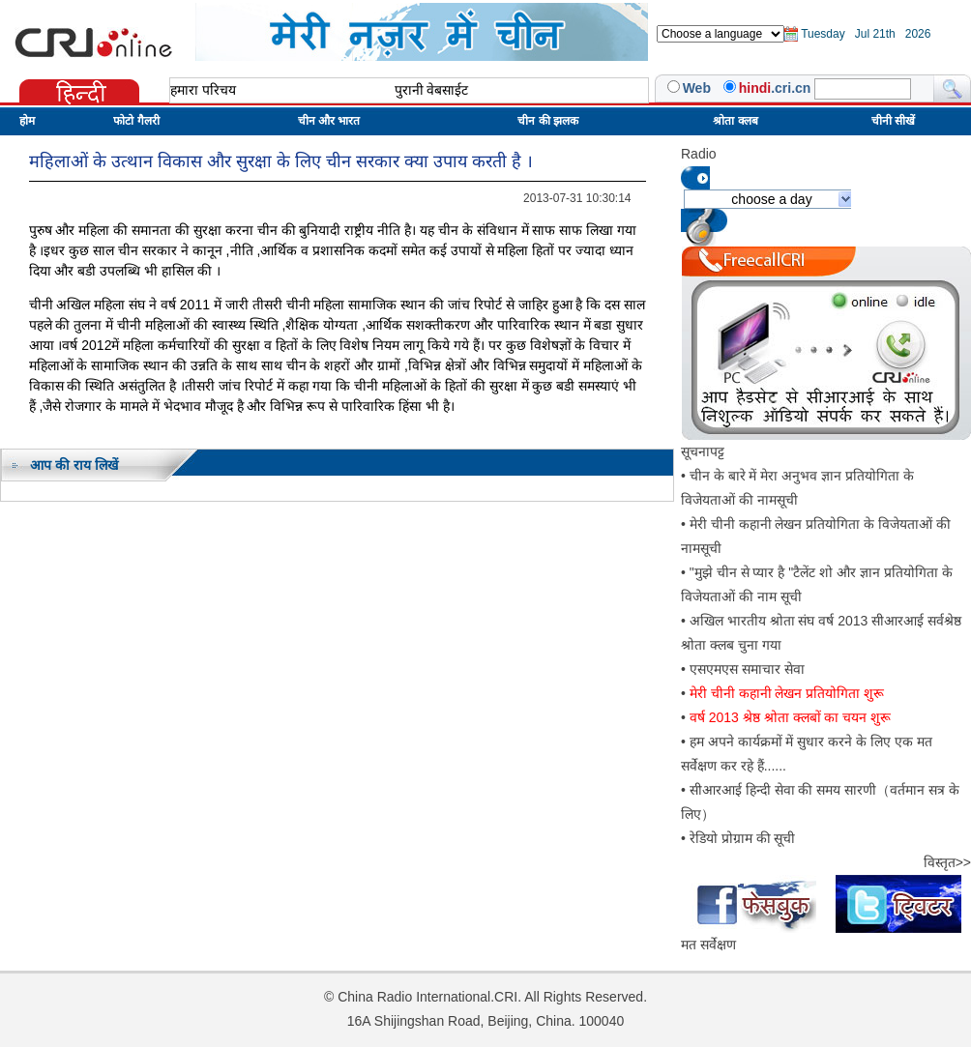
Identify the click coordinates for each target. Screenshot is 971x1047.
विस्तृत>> (947, 862)
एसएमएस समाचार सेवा (747, 669)
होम (27, 121)
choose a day (771, 199)
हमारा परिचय (203, 90)
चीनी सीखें (893, 121)
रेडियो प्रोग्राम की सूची (743, 838)
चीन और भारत (329, 121)
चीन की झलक (547, 121)
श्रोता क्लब (735, 121)
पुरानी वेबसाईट (432, 90)
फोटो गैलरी (136, 121)
